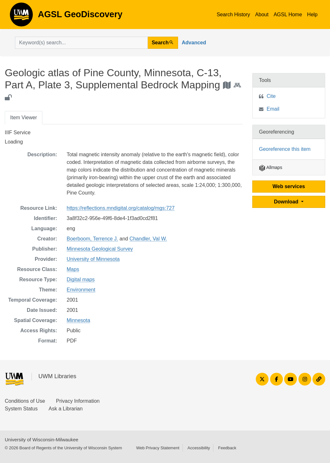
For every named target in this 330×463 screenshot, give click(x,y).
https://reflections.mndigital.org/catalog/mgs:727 (121, 208)
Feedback (227, 447)
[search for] (81, 43)
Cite (271, 96)
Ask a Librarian (66, 408)
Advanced (194, 42)
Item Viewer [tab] (23, 117)
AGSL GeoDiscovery (21, 17)
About (262, 14)
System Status (21, 408)
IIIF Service (18, 132)
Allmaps (270, 167)
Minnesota (78, 320)
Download (287, 201)
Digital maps (81, 279)
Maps (73, 269)
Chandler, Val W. (148, 238)
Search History (233, 14)
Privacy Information (78, 401)
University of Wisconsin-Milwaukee (41, 439)
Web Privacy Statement (157, 447)
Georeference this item (285, 149)
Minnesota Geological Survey (100, 249)
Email (273, 109)
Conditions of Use (25, 401)
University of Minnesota (93, 259)
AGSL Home (288, 14)
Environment (81, 289)
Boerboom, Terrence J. (92, 238)
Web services (289, 186)
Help (312, 14)
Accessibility (198, 447)
